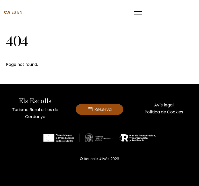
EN (19, 12)
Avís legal (164, 105)
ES (13, 12)
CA (7, 12)
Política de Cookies (164, 112)
